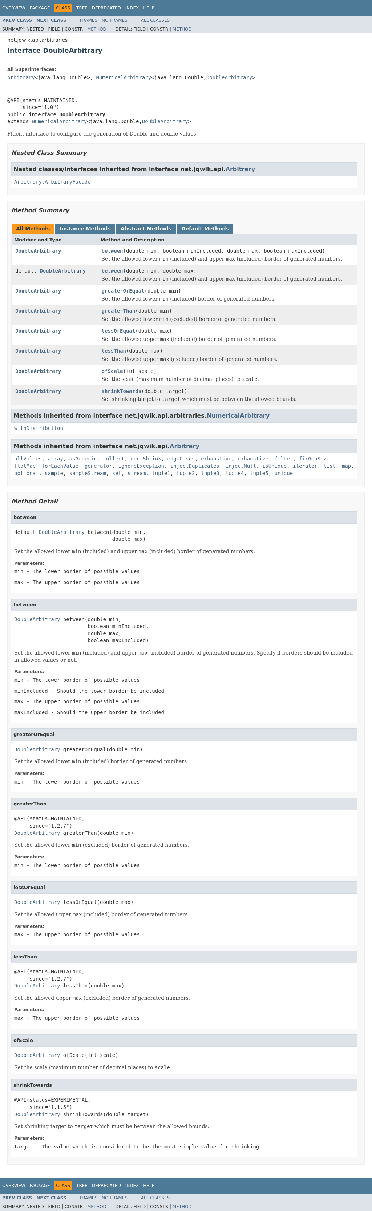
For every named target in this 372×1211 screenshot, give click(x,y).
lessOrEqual (119, 331)
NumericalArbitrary (123, 77)
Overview (13, 8)
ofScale (112, 371)
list (329, 466)
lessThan (114, 351)
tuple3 (210, 473)
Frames (89, 20)
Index (132, 8)
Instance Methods (85, 229)
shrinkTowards (122, 391)
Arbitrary (21, 77)
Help (148, 8)
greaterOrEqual (123, 291)
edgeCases (181, 459)
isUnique (274, 466)
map (346, 466)
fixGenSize (314, 459)
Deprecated (106, 8)
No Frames (115, 20)
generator (98, 466)
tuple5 (259, 473)
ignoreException (141, 466)
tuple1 (161, 473)
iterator (305, 466)
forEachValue (60, 466)
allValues (28, 459)
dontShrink (145, 459)
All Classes (155, 20)
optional (26, 473)
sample (54, 473)
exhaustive (216, 459)
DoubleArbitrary (229, 77)
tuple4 (235, 473)
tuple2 (186, 473)
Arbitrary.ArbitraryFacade (52, 182)
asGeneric (83, 459)
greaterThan (119, 311)
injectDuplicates (194, 466)
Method (96, 29)
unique (284, 473)
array (55, 459)
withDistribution (38, 428)
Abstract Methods (146, 229)
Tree (82, 8)
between (112, 251)
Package (40, 8)
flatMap (25, 466)
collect (113, 459)
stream (137, 473)
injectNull (241, 466)
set (116, 473)
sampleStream (87, 473)
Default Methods (205, 229)
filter (284, 459)
